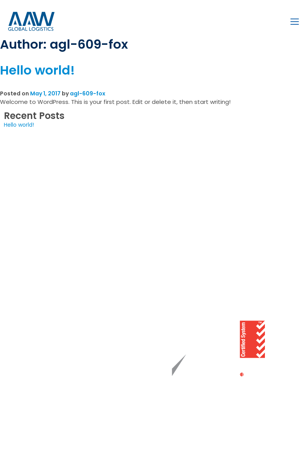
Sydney (163, 187)
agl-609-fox (87, 93)
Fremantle (167, 222)
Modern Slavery (32, 332)
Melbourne (168, 176)
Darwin (163, 257)
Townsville (167, 245)
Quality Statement (37, 309)
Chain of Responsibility (42, 320)
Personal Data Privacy (41, 367)
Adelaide (165, 210)
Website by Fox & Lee (129, 437)
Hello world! (37, 70)
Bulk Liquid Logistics (37, 210)
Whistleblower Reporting (44, 344)
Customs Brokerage (38, 187)
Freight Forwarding (36, 176)
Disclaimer (26, 402)
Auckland (166, 234)
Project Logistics (33, 199)
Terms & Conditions (38, 390)
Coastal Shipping (34, 222)
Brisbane (165, 199)
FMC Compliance (35, 378)
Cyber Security (31, 355)
